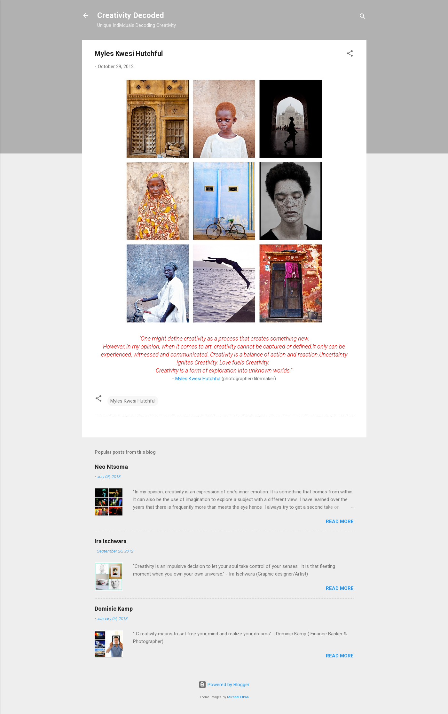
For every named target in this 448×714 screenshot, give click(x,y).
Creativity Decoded (130, 15)
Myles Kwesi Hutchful (198, 378)
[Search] (362, 17)
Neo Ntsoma (111, 466)
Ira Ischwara (111, 541)
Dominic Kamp (114, 608)
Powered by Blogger (224, 684)
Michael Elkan (238, 697)
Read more (340, 521)
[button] (350, 54)
